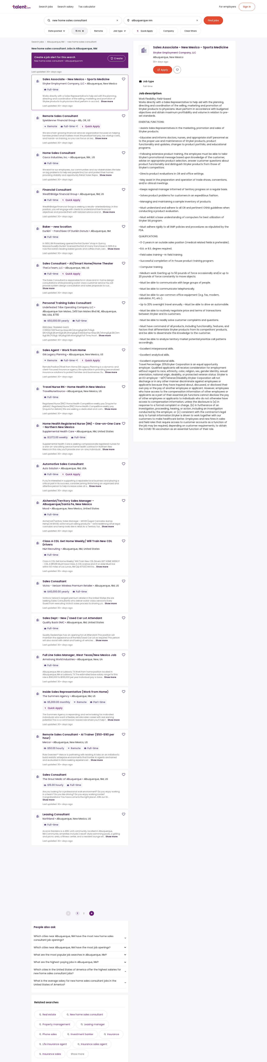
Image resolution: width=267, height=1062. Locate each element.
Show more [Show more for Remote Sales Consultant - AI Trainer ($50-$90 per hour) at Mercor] (97, 757)
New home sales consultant (86, 1014)
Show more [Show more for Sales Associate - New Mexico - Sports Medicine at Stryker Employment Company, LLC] (107, 98)
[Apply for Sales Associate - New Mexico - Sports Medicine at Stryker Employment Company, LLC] (162, 70)
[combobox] (82, 20)
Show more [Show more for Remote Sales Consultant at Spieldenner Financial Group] (101, 135)
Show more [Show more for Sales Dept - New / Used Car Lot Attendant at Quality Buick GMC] (102, 637)
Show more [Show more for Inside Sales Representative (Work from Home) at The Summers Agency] (114, 717)
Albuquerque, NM (55, 42)
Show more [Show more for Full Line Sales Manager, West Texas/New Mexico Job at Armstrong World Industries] (110, 674)
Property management (56, 1024)
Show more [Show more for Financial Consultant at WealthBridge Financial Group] (109, 209)
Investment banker (82, 1034)
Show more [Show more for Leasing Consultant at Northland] (111, 833)
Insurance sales (52, 1054)
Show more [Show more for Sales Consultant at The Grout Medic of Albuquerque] (48, 797)
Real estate (49, 1014)
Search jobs (38, 42)
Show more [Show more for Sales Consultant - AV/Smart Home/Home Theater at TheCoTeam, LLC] (48, 285)
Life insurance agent (55, 1044)
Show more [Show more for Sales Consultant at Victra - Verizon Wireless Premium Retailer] (111, 600)
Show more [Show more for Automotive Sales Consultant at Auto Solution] (95, 483)
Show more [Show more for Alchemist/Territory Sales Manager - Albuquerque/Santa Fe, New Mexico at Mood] (108, 523)
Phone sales (50, 1034)
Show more (77, 1054)
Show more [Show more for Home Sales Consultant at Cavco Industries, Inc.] (106, 172)
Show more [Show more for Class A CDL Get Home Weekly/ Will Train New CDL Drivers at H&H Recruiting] (102, 563)
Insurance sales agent (94, 1044)
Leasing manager (94, 1024)
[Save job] (123, 76)
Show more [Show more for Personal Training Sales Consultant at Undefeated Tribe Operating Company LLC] (105, 332)
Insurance (113, 1034)
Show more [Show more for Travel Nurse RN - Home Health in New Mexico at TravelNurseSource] (110, 406)
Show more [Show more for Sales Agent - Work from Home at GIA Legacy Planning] (111, 369)
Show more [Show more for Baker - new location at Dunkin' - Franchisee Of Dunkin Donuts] (114, 246)
